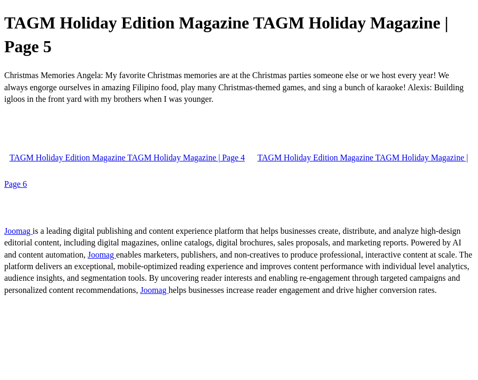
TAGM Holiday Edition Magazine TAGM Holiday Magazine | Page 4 (127, 157)
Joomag (18, 230)
